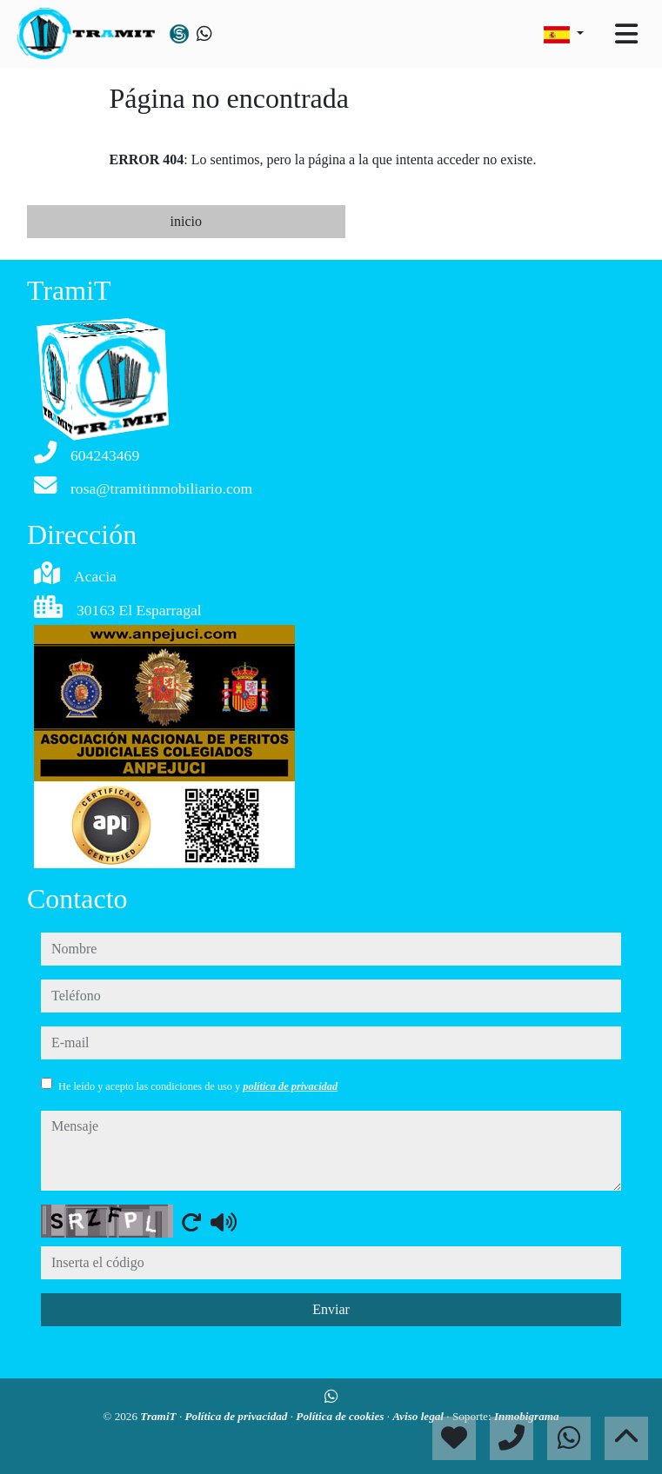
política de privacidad (290, 1086)
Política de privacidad (238, 1416)
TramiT (159, 1416)
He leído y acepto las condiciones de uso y (198, 1086)
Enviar (331, 1309)
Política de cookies (341, 1416)
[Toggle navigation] (626, 33)
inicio (186, 221)
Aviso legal (419, 1416)
